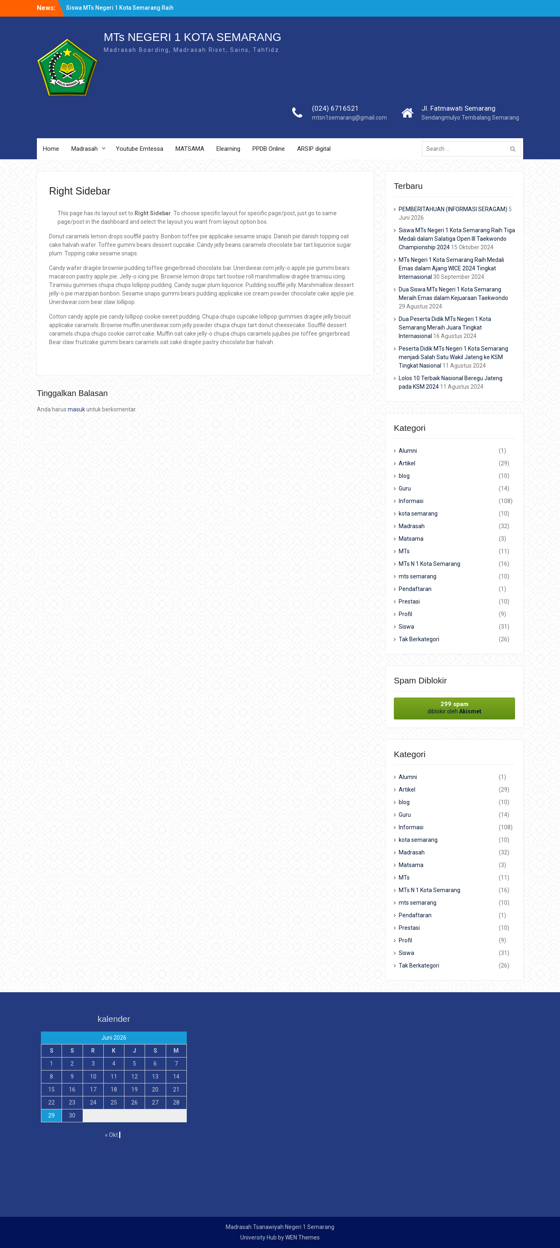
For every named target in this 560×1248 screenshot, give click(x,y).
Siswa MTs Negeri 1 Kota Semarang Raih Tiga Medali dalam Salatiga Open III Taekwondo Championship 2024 (457, 238)
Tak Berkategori (419, 639)
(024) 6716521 (335, 108)
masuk (76, 409)
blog (404, 476)
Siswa (406, 626)
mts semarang (417, 576)
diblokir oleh (454, 707)
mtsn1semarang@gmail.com (349, 117)
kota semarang (418, 513)
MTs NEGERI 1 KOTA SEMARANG (192, 37)
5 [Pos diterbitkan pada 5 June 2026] (134, 1063)
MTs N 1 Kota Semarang (429, 564)
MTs (404, 551)
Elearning (228, 148)
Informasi (411, 501)
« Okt (111, 1135)
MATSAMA (189, 148)
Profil (405, 614)
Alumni (408, 450)
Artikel (407, 463)
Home (51, 148)
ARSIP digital (314, 148)
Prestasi (409, 601)
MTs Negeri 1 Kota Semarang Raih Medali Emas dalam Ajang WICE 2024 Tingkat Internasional (451, 268)
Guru (405, 488)
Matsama (411, 538)
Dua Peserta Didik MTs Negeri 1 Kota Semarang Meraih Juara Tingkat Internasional (445, 327)
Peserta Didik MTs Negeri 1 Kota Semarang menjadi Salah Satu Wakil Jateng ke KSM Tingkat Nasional (453, 357)
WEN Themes (302, 1237)
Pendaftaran (415, 589)
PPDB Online (268, 148)
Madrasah (84, 148)
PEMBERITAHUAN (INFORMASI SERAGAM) (453, 209)
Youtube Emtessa (139, 148)
